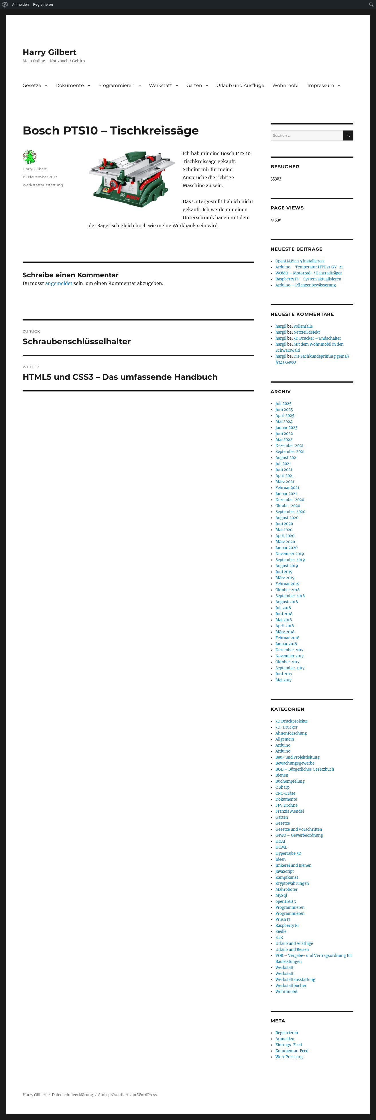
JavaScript (284, 871)
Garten (194, 85)
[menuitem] (5, 4)
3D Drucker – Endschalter (317, 338)
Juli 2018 (283, 607)
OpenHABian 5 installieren (299, 261)
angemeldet (58, 283)
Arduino (282, 745)
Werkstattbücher (290, 985)
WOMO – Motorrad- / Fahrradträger (308, 273)
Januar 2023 (286, 427)
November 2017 (289, 656)
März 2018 (284, 632)
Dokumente (70, 85)
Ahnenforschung (291, 733)
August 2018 (286, 601)
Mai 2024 (283, 421)
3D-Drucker (286, 727)
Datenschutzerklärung (72, 1095)
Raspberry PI (287, 925)
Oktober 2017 (287, 662)
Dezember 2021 (289, 445)
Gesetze (32, 85)
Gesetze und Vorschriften (298, 829)
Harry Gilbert (49, 52)
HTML (281, 847)
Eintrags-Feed (288, 1044)
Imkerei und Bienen (293, 865)
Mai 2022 (283, 439)
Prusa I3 (282, 919)
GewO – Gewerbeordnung (299, 835)
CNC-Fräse (285, 793)
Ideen (280, 859)
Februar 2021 (287, 487)
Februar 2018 (287, 638)
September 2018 (290, 595)
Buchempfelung (290, 781)
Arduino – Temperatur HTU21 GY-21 (309, 267)
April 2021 (284, 475)
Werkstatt (160, 85)
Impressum (321, 85)
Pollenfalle (303, 326)
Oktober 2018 (287, 589)
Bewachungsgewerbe (294, 763)
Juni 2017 (283, 674)
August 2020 (286, 517)
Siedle (280, 931)
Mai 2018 (283, 620)
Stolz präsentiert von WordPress (127, 1095)
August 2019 (286, 565)
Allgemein (284, 739)
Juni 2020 (284, 523)
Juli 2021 (283, 463)
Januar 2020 (286, 547)
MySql (281, 895)
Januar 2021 (286, 493)
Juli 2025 (283, 403)
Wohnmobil (286, 85)
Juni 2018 (283, 614)
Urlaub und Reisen (292, 949)
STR (279, 937)
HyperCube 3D (288, 853)
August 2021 (286, 457)
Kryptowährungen (292, 883)
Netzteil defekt (307, 332)
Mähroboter (286, 889)
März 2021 (284, 481)
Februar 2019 (287, 583)
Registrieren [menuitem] (43, 4)
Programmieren (116, 85)
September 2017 (290, 668)
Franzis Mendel (289, 811)
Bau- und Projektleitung (297, 757)
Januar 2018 (286, 644)
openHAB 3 (285, 901)
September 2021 (290, 451)
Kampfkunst (286, 877)
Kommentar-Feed (291, 1050)
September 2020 (290, 511)
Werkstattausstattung (43, 185)
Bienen (281, 775)
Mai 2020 (283, 529)
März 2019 (285, 577)
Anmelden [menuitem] (20, 4)
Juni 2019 (284, 571)
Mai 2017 (283, 680)
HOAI (280, 841)
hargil (280, 326)
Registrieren (286, 1032)
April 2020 (284, 535)
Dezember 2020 (289, 499)
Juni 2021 (283, 469)
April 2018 (284, 626)
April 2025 (284, 415)
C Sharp (282, 787)
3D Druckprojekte (291, 721)
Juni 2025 (284, 409)
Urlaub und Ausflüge (240, 85)
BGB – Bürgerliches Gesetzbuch (304, 769)
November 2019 (289, 553)
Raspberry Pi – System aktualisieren (308, 279)
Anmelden (284, 1038)
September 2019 (290, 559)
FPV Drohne (286, 805)
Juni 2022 (284, 433)
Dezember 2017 (289, 650)
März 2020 (285, 541)
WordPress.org (289, 1056)
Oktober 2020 (287, 505)
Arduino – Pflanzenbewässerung (305, 285)
